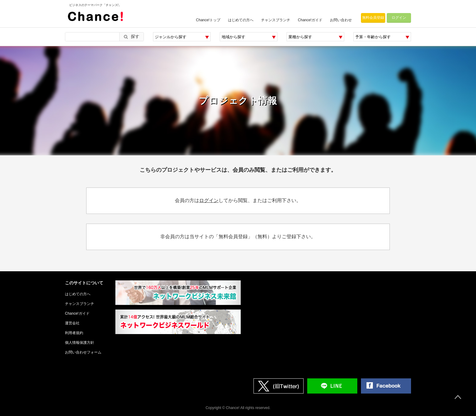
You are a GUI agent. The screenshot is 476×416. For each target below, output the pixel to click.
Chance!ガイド (310, 20)
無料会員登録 (373, 17)
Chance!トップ (208, 20)
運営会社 (72, 323)
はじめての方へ (240, 20)
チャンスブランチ (275, 20)
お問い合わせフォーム (83, 352)
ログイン (399, 17)
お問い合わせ (341, 20)
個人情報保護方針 (79, 342)
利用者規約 (74, 333)
